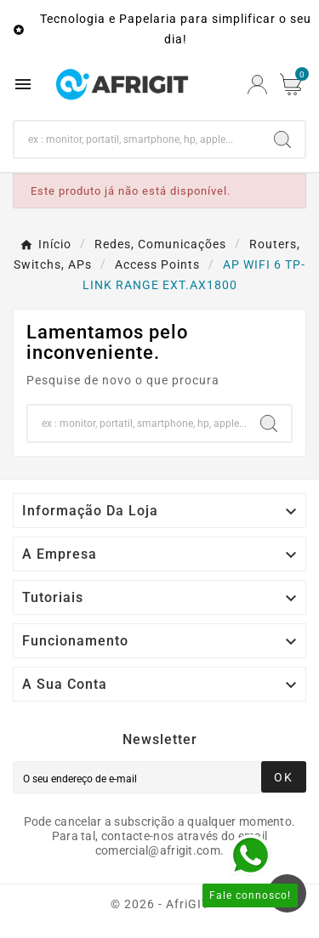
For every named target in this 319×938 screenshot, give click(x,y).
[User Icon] (257, 84)
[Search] (137, 139)
